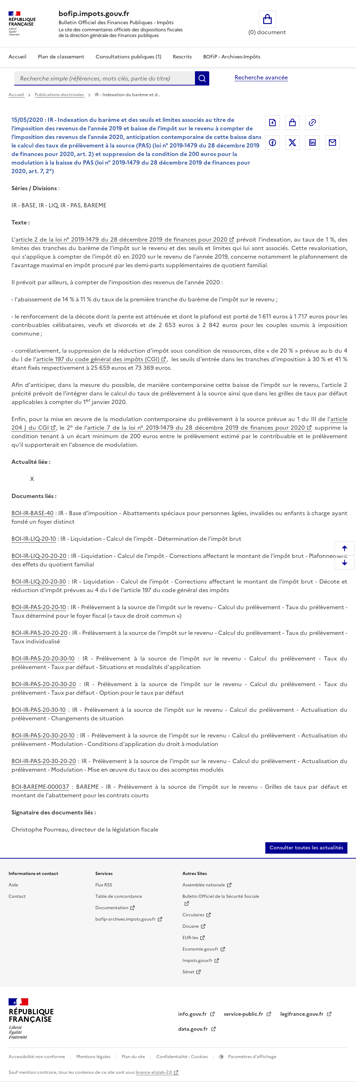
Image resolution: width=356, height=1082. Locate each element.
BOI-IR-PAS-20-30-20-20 (43, 761)
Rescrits (182, 57)
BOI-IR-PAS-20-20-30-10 (43, 658)
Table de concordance (118, 896)
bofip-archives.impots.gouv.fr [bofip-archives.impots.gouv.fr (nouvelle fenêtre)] (125, 919)
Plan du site (134, 1056)
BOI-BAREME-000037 (40, 786)
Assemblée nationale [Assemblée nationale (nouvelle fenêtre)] (203, 885)
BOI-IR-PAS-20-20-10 (38, 607)
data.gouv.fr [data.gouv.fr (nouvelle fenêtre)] (193, 1029)
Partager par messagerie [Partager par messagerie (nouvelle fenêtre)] (332, 142)
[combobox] (104, 78)
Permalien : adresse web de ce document (312, 122)
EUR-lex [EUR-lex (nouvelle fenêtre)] (190, 938)
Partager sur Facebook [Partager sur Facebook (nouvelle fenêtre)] (272, 142)
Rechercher (202, 78)
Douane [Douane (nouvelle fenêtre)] (190, 926)
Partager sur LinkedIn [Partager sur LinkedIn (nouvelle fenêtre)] (312, 142)
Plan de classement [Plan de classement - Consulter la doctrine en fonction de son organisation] (61, 57)
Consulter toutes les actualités (306, 847)
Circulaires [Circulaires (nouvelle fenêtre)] (193, 915)
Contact (17, 896)
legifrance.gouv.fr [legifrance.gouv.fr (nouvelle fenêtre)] (302, 1014)
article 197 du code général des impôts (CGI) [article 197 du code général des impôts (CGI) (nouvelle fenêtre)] (97, 359)
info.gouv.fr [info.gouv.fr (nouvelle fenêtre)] (193, 1014)
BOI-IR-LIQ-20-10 (33, 538)
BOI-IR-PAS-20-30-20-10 (43, 735)
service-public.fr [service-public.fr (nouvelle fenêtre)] (244, 1014)
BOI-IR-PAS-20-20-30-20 (43, 684)
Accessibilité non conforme (37, 1056)
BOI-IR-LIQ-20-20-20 (38, 556)
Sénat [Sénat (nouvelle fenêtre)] (188, 972)
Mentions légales (93, 1056)
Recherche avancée (261, 77)
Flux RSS (103, 885)
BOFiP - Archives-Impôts (231, 57)
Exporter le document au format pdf (272, 122)
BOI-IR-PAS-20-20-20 (39, 632)
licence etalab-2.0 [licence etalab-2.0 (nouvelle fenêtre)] (154, 1072)
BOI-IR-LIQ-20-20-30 (38, 581)
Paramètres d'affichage (251, 1056)
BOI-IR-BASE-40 (32, 513)
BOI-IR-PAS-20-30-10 (38, 709)
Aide (13, 885)
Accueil (17, 57)
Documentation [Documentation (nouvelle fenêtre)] (111, 908)
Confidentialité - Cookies (182, 1056)
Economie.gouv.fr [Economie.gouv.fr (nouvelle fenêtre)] (200, 949)
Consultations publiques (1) (128, 57)
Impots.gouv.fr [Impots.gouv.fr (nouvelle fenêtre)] (197, 960)
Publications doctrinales (60, 95)
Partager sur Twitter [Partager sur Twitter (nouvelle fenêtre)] (292, 142)
